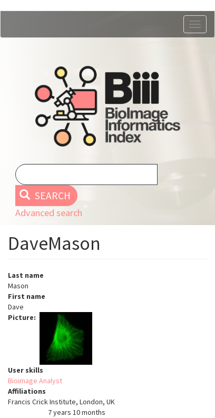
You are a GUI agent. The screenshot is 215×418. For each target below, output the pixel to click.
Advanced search (48, 213)
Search (45, 195)
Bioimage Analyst (35, 380)
